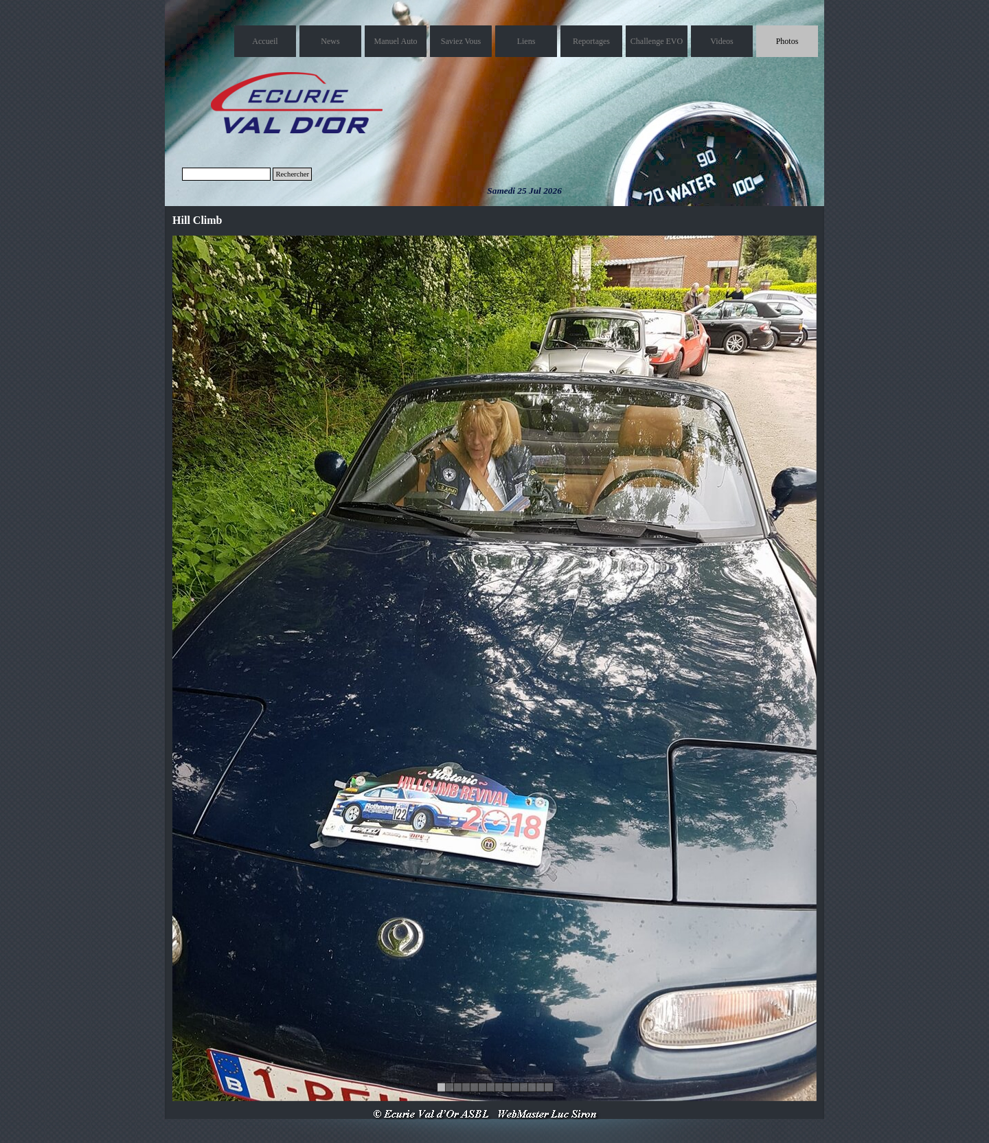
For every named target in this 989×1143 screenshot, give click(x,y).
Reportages (591, 41)
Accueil (264, 41)
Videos (721, 41)
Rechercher (292, 174)
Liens (526, 41)
